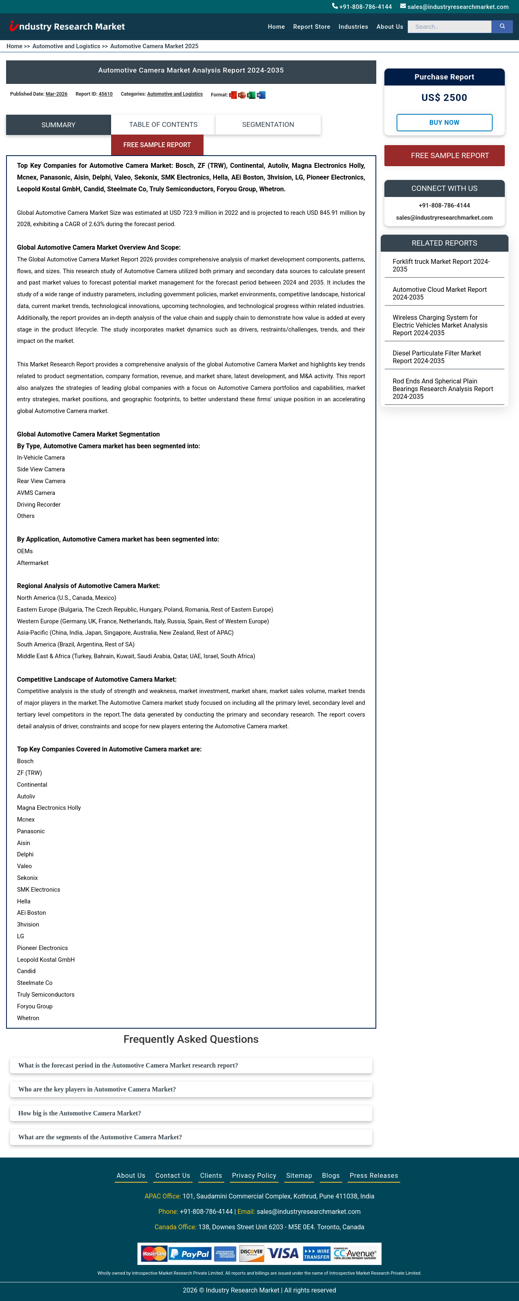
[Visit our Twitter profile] (258, 1285)
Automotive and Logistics (175, 94)
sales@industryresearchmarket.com (454, 7)
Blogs (331, 1156)
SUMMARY (52, 125)
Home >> (18, 46)
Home (276, 26)
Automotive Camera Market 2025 (154, 46)
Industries (353, 26)
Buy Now (444, 122)
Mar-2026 (57, 94)
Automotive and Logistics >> (70, 46)
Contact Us (173, 1156)
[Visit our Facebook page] (244, 1285)
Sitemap (299, 1156)
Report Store (311, 26)
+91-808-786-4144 (362, 7)
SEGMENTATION (237, 125)
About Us (131, 1156)
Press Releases (374, 1156)
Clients (211, 1156)
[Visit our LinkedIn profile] (274, 1285)
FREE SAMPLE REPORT (330, 125)
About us (390, 26)
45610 (105, 94)
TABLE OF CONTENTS (145, 125)
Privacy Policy (254, 1156)
